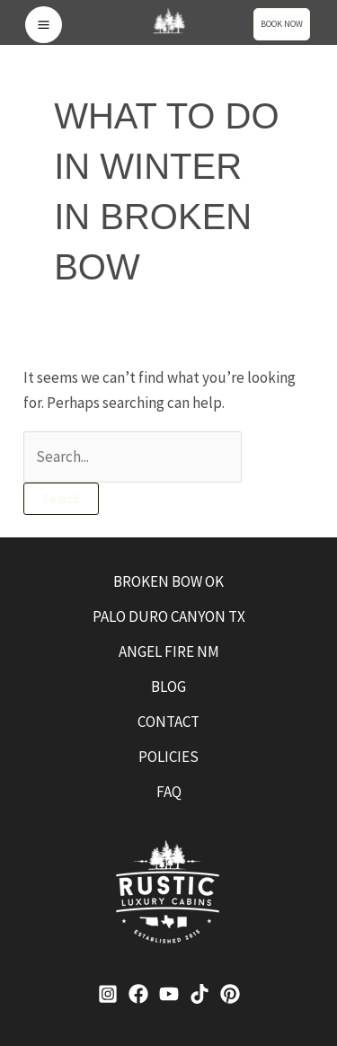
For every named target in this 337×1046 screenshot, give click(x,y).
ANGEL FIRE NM (169, 651)
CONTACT (168, 721)
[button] (286, 24)
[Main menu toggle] (43, 24)
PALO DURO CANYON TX (169, 616)
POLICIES (168, 757)
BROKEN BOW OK (168, 581)
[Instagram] (108, 994)
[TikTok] (199, 994)
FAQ (169, 792)
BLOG (168, 686)
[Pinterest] (230, 994)
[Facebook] (138, 994)
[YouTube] (169, 994)
